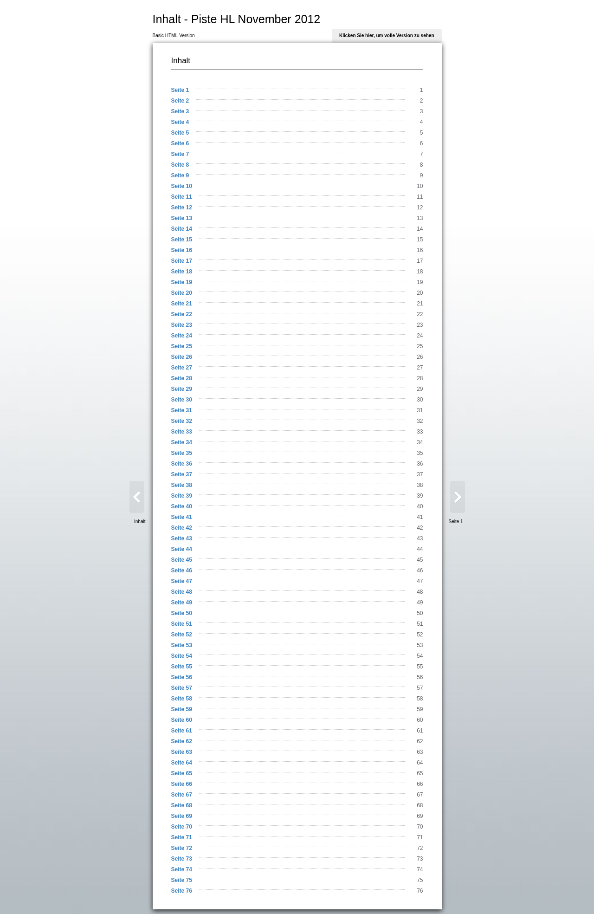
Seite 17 (181, 261)
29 (420, 389)
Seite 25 (181, 346)
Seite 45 (181, 560)
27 (420, 367)
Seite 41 (181, 517)
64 (420, 762)
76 (420, 891)
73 (420, 859)
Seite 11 (181, 197)
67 (420, 794)
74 (420, 869)
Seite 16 (181, 250)
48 (420, 592)
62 (420, 741)
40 (420, 506)
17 (420, 261)
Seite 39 (181, 496)
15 (420, 239)
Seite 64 (181, 762)
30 (420, 399)
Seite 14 (181, 229)
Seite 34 (181, 442)
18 (420, 271)
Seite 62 (181, 741)
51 (420, 624)
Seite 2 (180, 100)
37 (420, 474)
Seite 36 (181, 463)
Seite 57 (181, 688)
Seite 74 (181, 869)
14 (420, 229)
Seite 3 (180, 111)
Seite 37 (181, 474)
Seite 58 (181, 698)
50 (420, 613)
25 (420, 346)
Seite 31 (181, 410)
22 (420, 314)
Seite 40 (181, 506)
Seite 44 (181, 549)
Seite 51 (181, 624)
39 (420, 496)
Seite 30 (181, 399)
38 (420, 485)
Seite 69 (181, 816)
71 (420, 837)
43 (420, 538)
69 (420, 816)
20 (420, 293)
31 (420, 410)
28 (420, 378)
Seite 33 (181, 431)
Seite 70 (181, 826)
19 (420, 282)
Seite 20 (181, 293)
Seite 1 (180, 90)
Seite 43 (181, 538)
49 (420, 602)
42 (420, 528)
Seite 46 (181, 570)
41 (420, 517)
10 (420, 186)
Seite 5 (180, 133)
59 (420, 709)
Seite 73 (181, 859)
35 (420, 453)
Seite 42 (181, 528)
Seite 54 (181, 656)
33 (420, 431)
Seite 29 (181, 389)
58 (420, 698)
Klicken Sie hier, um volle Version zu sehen (386, 35)
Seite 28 (181, 378)
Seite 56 (181, 677)
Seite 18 (181, 271)
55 (420, 666)
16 (420, 250)
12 (420, 207)
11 (420, 197)
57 (420, 688)
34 (420, 442)
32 (420, 421)
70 (420, 826)
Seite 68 (181, 805)
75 (420, 880)
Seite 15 (181, 239)
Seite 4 (180, 122)
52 (420, 634)
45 (420, 560)
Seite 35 (181, 453)
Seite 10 (181, 186)
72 (420, 848)
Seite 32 (181, 421)
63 (420, 752)
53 (420, 645)
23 (420, 325)
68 (420, 805)
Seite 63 (181, 752)
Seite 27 (181, 367)
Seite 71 (181, 837)
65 (420, 773)
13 (420, 218)
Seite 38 (181, 485)
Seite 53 (181, 645)
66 (420, 784)
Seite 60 (181, 720)
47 (420, 581)
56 (420, 677)
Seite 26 (181, 357)
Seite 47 (181, 581)
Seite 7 (180, 154)
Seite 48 (181, 592)
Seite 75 (181, 880)
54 (420, 656)
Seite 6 (180, 143)
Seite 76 (181, 891)
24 (420, 335)
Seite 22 (181, 314)
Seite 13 (181, 218)
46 (420, 570)
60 (420, 720)
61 (420, 730)
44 (420, 549)
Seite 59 (181, 709)
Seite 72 (181, 848)
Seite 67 (181, 794)
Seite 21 (181, 303)
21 (420, 303)
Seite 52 (181, 634)
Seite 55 (181, 666)
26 (420, 357)
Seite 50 (181, 613)
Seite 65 (181, 773)
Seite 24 (181, 335)
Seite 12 (181, 207)
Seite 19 (181, 282)
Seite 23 (181, 325)
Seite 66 (181, 784)
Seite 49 (181, 602)
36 (420, 463)
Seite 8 (180, 165)
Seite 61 (181, 730)
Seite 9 (180, 175)
